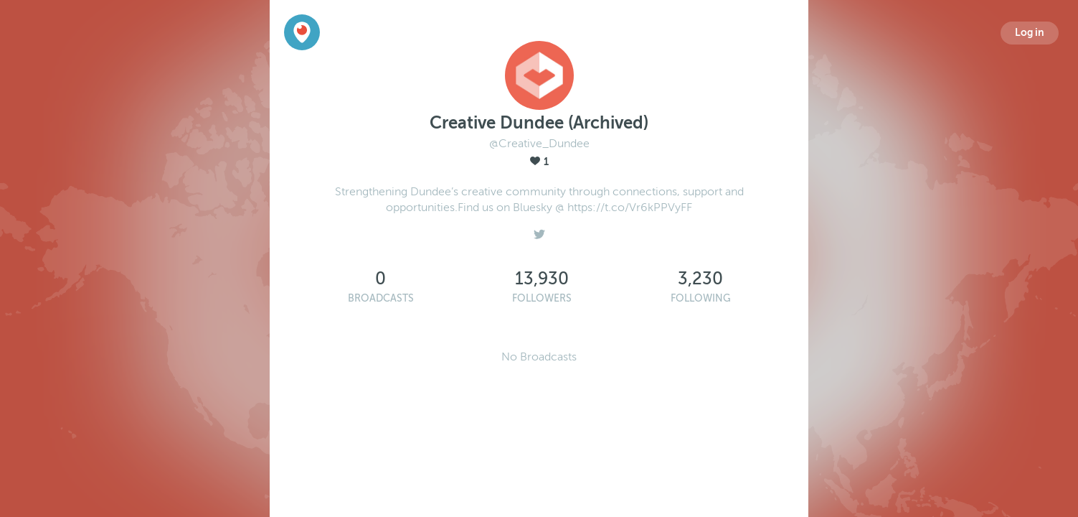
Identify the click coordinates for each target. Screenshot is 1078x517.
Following (701, 298)
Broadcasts (381, 298)
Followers (542, 298)
